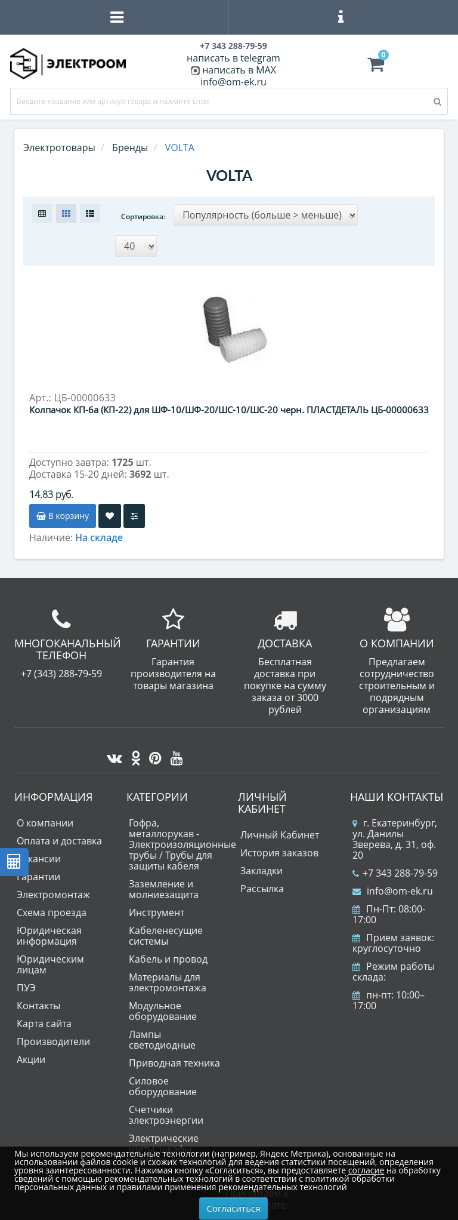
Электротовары (59, 147)
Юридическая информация (49, 932)
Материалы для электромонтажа (167, 978)
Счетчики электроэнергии (166, 1111)
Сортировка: (143, 216)
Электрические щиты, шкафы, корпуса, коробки (170, 1144)
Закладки (261, 866)
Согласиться (234, 1208)
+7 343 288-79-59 (395, 868)
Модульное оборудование (163, 1007)
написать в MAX (239, 69)
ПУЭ (26, 983)
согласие (366, 1170)
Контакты (38, 1001)
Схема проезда (51, 908)
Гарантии (38, 872)
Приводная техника (174, 1058)
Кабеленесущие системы (166, 932)
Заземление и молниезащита (164, 885)
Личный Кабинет (279, 830)
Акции (31, 1055)
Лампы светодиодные (162, 1035)
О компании (45, 818)
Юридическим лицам (50, 960)
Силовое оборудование (163, 1082)
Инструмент (156, 908)
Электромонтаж (53, 890)
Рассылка (262, 884)
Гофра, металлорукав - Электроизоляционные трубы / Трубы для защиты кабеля (182, 840)
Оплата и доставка (59, 836)
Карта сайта (44, 1019)
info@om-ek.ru (233, 81)
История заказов (279, 848)
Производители (53, 1037)
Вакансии (39, 854)
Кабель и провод (168, 954)
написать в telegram (233, 57)
